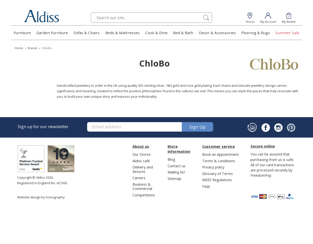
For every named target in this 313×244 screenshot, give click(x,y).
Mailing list (176, 171)
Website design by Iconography (41, 197)
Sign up (197, 127)
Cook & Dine (156, 32)
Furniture (22, 32)
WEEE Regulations (217, 179)
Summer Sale (287, 32)
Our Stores (141, 154)
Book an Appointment (220, 154)
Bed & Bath (183, 32)
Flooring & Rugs (255, 32)
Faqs (206, 186)
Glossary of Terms (217, 173)
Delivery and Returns (142, 169)
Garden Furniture (52, 32)
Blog (171, 159)
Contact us (177, 165)
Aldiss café (141, 160)
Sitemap (174, 178)
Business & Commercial (142, 186)
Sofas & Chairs (86, 32)
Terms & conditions (218, 160)
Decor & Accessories (217, 32)
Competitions (143, 194)
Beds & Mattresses (122, 32)
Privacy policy (213, 166)
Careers (138, 177)
